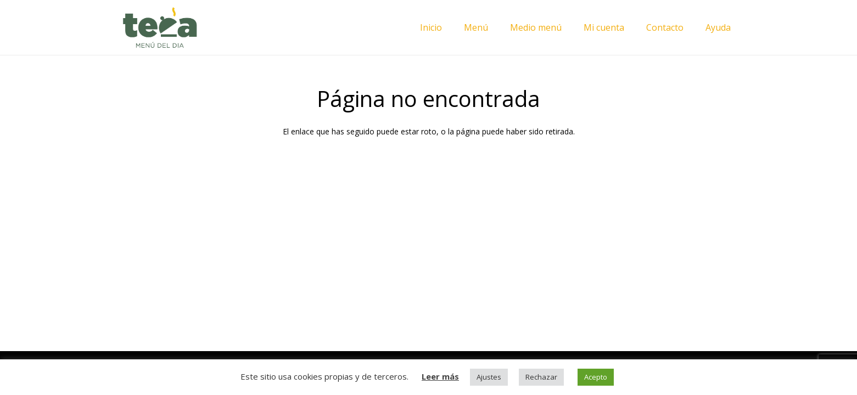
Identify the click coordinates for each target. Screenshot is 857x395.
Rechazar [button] (541, 377)
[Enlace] (160, 27)
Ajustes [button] (489, 377)
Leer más (440, 376)
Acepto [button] (595, 377)
